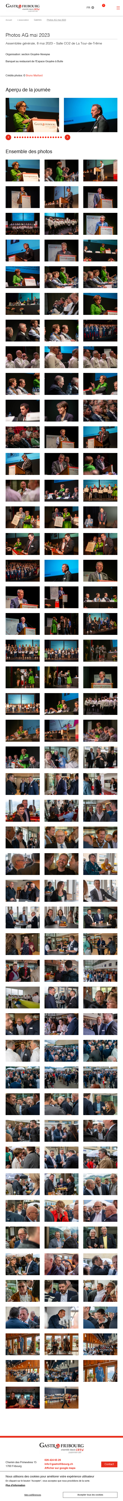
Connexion (109, 8)
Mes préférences (32, 1495)
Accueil (9, 20)
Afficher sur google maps (60, 1468)
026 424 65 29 (53, 1460)
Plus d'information (15, 1485)
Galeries (39, 20)
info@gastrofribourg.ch (59, 1464)
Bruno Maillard (34, 75)
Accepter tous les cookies (90, 1495)
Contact (109, 1464)
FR (90, 7)
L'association (24, 20)
